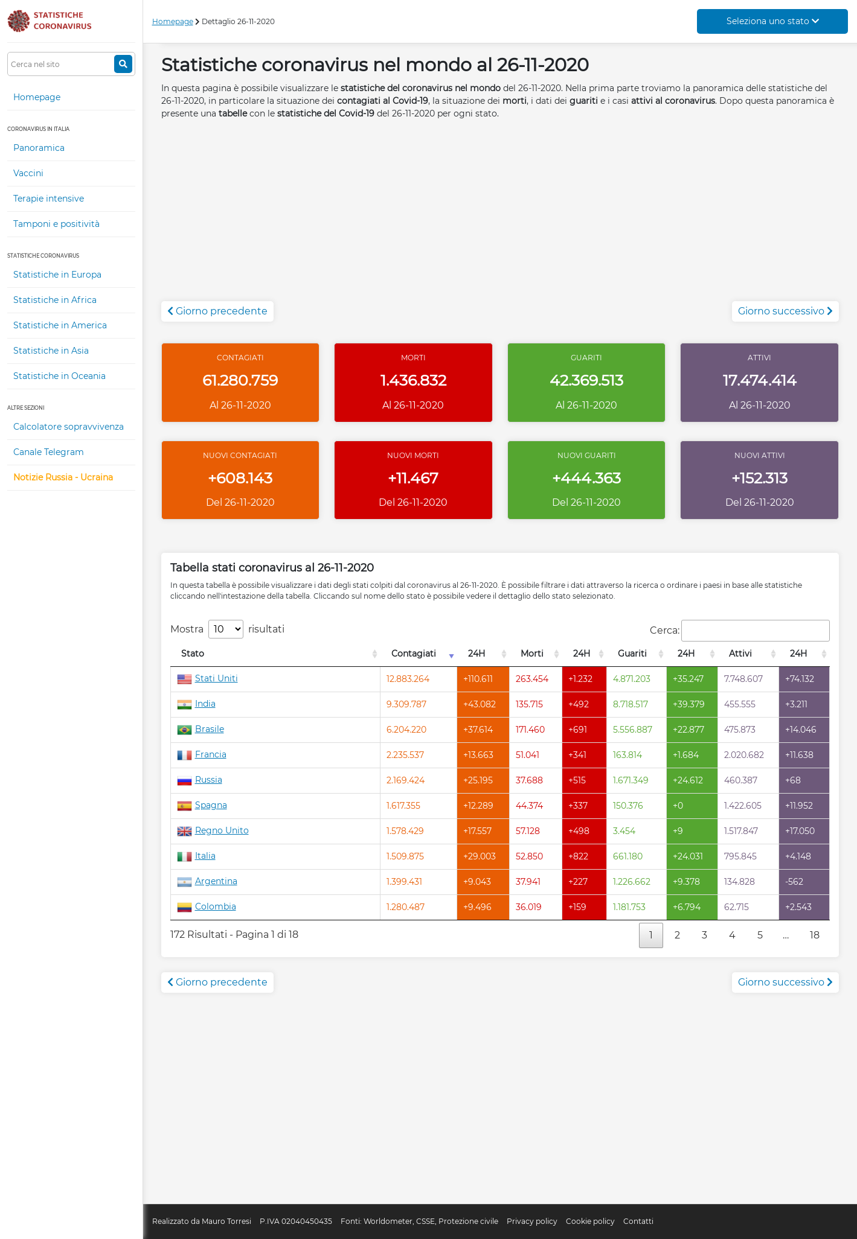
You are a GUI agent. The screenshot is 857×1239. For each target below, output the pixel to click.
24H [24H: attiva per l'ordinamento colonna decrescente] (476, 653)
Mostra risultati (227, 629)
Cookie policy (590, 1221)
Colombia (206, 906)
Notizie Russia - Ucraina (63, 477)
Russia (199, 779)
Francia (201, 754)
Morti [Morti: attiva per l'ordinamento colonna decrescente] (532, 653)
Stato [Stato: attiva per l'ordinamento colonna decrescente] (192, 653)
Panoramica (39, 147)
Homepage (36, 97)
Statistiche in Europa (57, 274)
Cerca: (740, 631)
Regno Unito (213, 830)
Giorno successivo (785, 311)
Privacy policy (532, 1221)
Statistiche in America (60, 325)
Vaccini (28, 173)
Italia (196, 855)
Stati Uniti (207, 678)
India (196, 703)
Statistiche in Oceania (59, 376)
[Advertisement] (500, 216)
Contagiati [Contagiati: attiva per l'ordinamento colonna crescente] (413, 653)
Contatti (638, 1221)
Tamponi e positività (56, 223)
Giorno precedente (217, 311)
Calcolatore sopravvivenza (68, 426)
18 (815, 935)
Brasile (200, 729)
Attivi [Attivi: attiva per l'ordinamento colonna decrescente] (740, 653)
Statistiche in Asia (51, 350)
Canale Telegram (48, 452)
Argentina (207, 881)
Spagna (202, 805)
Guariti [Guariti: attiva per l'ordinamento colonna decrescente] (632, 653)
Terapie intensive (48, 198)
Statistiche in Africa (55, 300)
